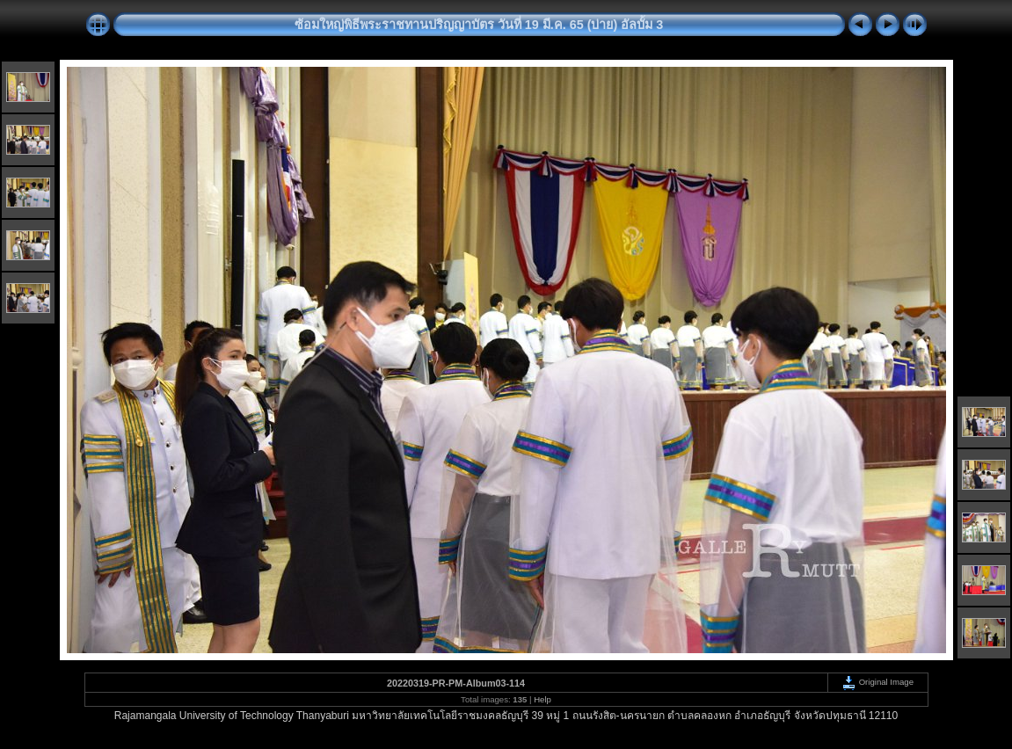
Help (542, 699)
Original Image (877, 682)
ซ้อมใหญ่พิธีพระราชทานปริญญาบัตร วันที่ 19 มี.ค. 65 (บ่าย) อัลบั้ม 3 (479, 25)
